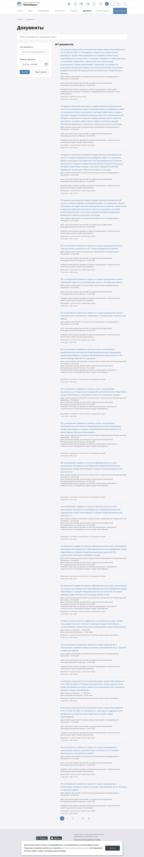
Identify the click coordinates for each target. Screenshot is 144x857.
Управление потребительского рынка (73, 97)
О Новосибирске (43, 11)
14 (83, 818)
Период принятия (27, 59)
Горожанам (74, 11)
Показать (24, 72)
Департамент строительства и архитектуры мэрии (77, 145)
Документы (87, 11)
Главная (20, 19)
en (110, 4)
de (114, 4)
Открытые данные (103, 11)
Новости (20, 11)
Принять (112, 848)
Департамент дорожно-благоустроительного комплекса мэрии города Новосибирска (89, 635)
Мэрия (30, 11)
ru (107, 4)
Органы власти (59, 11)
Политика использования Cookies (87, 840)
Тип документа (26, 47)
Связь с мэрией (120, 11)
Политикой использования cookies (76, 848)
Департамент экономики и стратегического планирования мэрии (82, 379)
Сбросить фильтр (41, 72)
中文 (118, 4)
